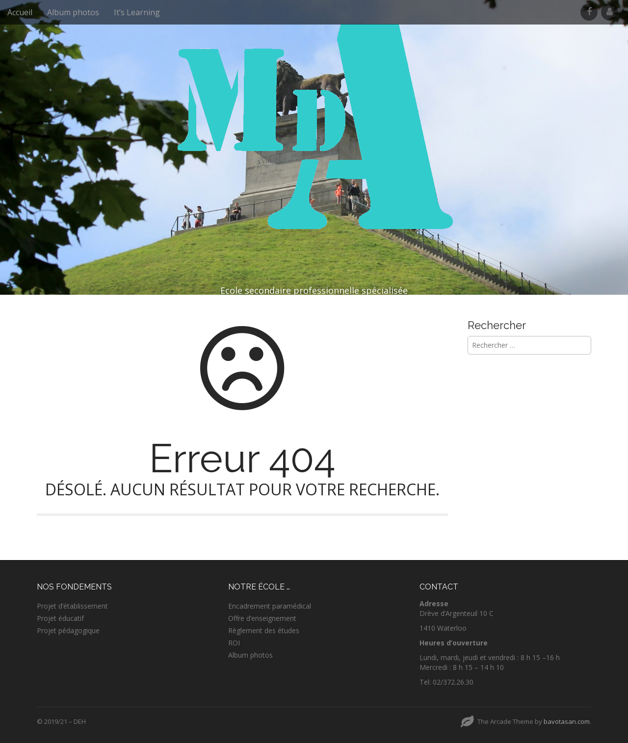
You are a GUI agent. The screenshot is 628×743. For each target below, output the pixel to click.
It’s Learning (137, 12)
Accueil (19, 12)
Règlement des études (263, 630)
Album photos (73, 12)
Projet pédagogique (68, 630)
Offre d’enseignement (262, 618)
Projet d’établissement (72, 606)
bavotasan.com (567, 721)
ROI (234, 642)
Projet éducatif (60, 618)
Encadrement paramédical (269, 606)
